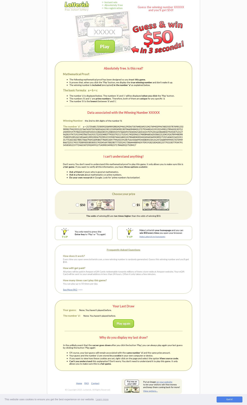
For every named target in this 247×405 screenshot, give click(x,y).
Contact (95, 383)
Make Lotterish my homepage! (152, 236)
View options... (150, 391)
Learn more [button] (102, 399)
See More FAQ (70, 289)
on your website (164, 381)
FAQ (86, 383)
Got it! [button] (229, 399)
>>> (80, 289)
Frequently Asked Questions (123, 249)
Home (79, 383)
